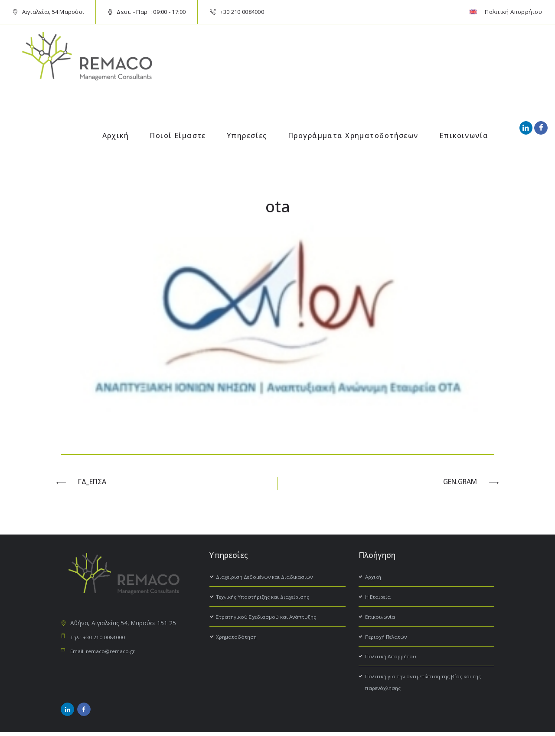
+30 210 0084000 (242, 12)
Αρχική (374, 578)
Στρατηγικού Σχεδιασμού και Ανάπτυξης (271, 618)
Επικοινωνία (382, 618)
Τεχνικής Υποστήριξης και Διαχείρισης (268, 598)
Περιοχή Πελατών (389, 638)
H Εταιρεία (379, 598)
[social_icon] (525, 127)
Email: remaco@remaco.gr (106, 652)
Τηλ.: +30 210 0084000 (102, 638)
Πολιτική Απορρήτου (393, 657)
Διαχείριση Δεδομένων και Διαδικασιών (271, 578)
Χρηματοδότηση (238, 638)
